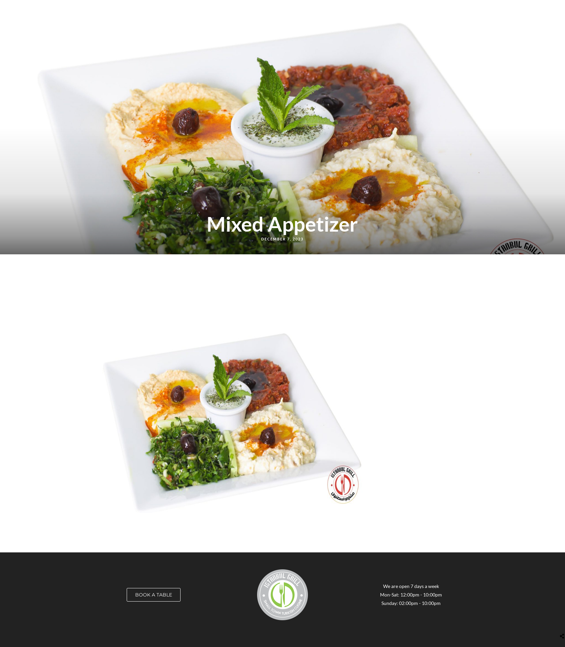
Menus (278, 8)
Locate (341, 8)
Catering (394, 8)
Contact (472, 8)
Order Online (309, 8)
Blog (419, 8)
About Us (443, 8)
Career (366, 8)
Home (255, 8)
